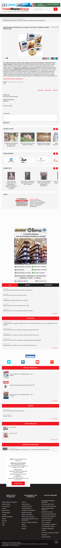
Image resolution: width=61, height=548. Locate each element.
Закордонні (48, 285)
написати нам (18, 483)
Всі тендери (55, 418)
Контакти (24, 526)
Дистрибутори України (47, 512)
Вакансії (24, 528)
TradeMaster (5, 19)
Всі (10, 285)
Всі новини (55, 348)
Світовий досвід (6, 512)
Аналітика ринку (6, 504)
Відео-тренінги (5, 510)
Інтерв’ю (4, 508)
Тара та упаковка (46, 522)
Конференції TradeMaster (28, 510)
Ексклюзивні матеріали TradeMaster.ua (13, 78)
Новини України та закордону (9, 502)
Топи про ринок (6, 506)
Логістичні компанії (46, 520)
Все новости (22, 19)
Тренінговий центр (26, 508)
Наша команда (25, 504)
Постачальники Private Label (49, 506)
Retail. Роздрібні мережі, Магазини (48, 509)
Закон (3, 523)
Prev (54, 129)
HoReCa (44, 530)
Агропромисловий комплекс (49, 514)
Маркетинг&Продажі (7, 516)
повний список (54, 439)
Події (3, 525)
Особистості (7, 168)
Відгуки (23, 524)
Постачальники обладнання (49, 516)
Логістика (4, 520)
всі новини (55, 313)
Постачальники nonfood (48, 504)
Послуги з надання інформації (29, 522)
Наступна (55, 90)
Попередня (40, 90)
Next (57, 129)
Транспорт (44, 534)
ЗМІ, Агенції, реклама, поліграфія (50, 532)
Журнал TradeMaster (27, 514)
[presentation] (15, 125)
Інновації (4, 514)
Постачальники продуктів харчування (48, 501)
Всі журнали (55, 400)
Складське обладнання (48, 528)
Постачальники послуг (47, 518)
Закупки (4, 518)
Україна (27, 285)
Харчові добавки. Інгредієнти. (49, 524)
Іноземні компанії (46, 536)
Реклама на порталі (27, 506)
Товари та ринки (13, 19)
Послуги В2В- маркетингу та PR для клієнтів (30, 519)
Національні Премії (27, 512)
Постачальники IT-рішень (48, 526)
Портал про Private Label (28, 516)
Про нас (24, 502)
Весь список (48, 90)
